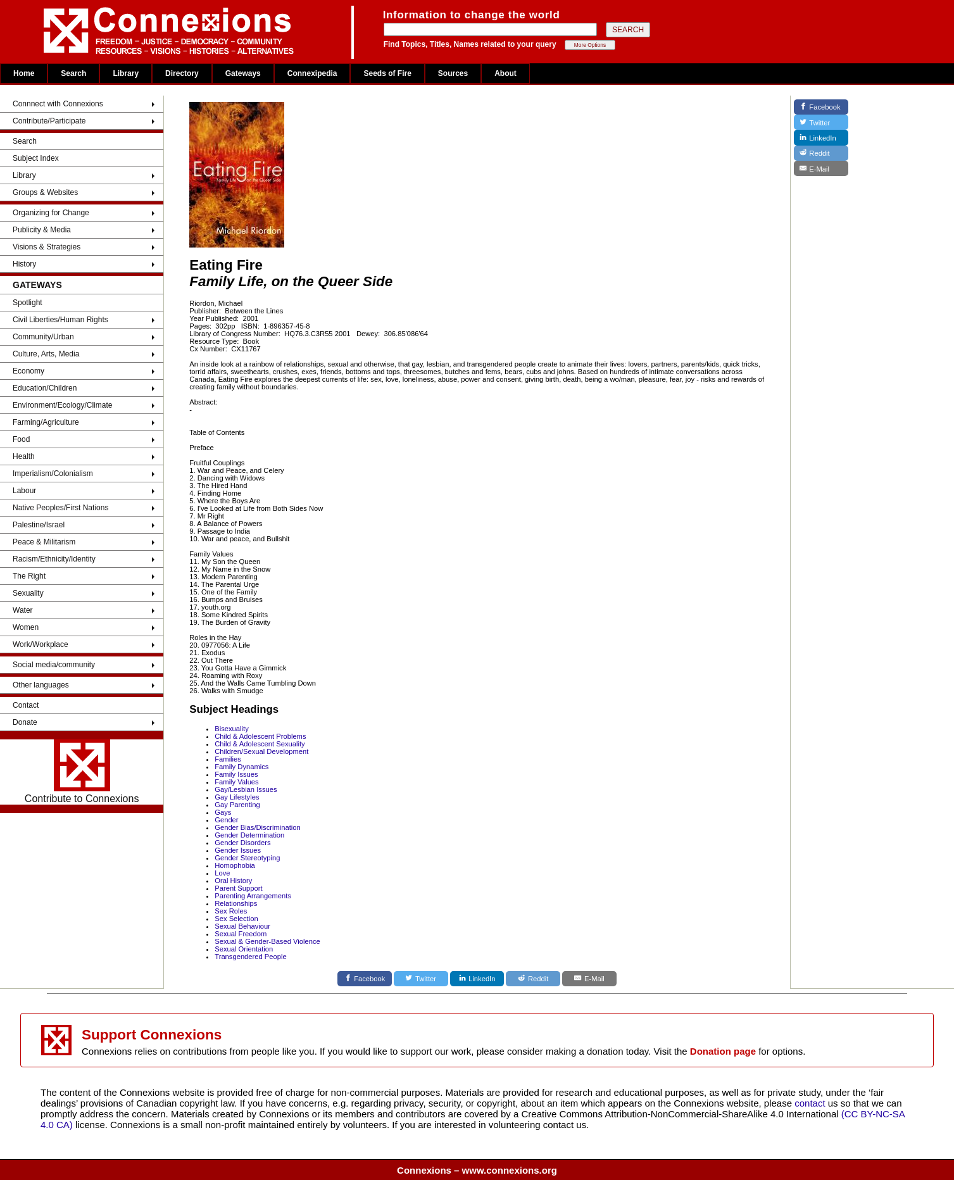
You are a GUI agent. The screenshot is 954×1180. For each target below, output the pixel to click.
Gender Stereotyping (247, 858)
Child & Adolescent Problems (260, 736)
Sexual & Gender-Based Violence (267, 941)
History (24, 264)
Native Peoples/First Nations (60, 507)
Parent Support (238, 888)
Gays (223, 812)
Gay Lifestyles (237, 797)
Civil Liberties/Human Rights (60, 319)
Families (228, 759)
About (505, 73)
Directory (182, 73)
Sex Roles (231, 911)
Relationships (236, 903)
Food (21, 439)
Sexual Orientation (244, 949)
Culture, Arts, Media (46, 353)
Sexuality (28, 593)
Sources (453, 73)
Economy (28, 371)
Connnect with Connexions (58, 103)
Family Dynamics (241, 766)
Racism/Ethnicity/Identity (54, 559)
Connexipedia (312, 73)
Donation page (723, 1051)
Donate (25, 722)
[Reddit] (533, 978)
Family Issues (236, 774)
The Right (29, 576)
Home (23, 73)
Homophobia (234, 865)
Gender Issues (238, 850)
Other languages (41, 685)
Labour (24, 490)
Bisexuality (231, 728)
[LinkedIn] (477, 978)
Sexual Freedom (241, 934)
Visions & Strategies (46, 246)
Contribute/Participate (49, 120)
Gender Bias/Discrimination (258, 827)
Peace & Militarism (44, 541)
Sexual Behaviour (242, 926)
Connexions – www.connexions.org (477, 1170)
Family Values (236, 782)
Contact (26, 705)
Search (73, 73)
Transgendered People (250, 956)
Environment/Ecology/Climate (62, 405)
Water (23, 610)
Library (126, 73)
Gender (226, 820)
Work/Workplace (40, 644)
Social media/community (54, 664)
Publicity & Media (42, 229)
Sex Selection (236, 918)
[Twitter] (421, 978)
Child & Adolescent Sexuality (259, 744)
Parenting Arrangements (253, 896)
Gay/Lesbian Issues (246, 789)
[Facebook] (364, 978)
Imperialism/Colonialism (53, 473)
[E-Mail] (589, 978)
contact (811, 1103)
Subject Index (36, 158)
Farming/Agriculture (46, 422)
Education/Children (45, 388)
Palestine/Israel (39, 524)
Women (26, 627)
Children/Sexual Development (261, 751)
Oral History (233, 880)
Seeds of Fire (387, 73)
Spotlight (27, 302)
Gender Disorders (242, 842)
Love (222, 873)
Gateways (243, 73)
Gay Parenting (237, 804)
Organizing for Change (51, 212)
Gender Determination (249, 835)
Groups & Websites (45, 192)
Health (24, 456)
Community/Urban (43, 336)
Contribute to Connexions (82, 771)
